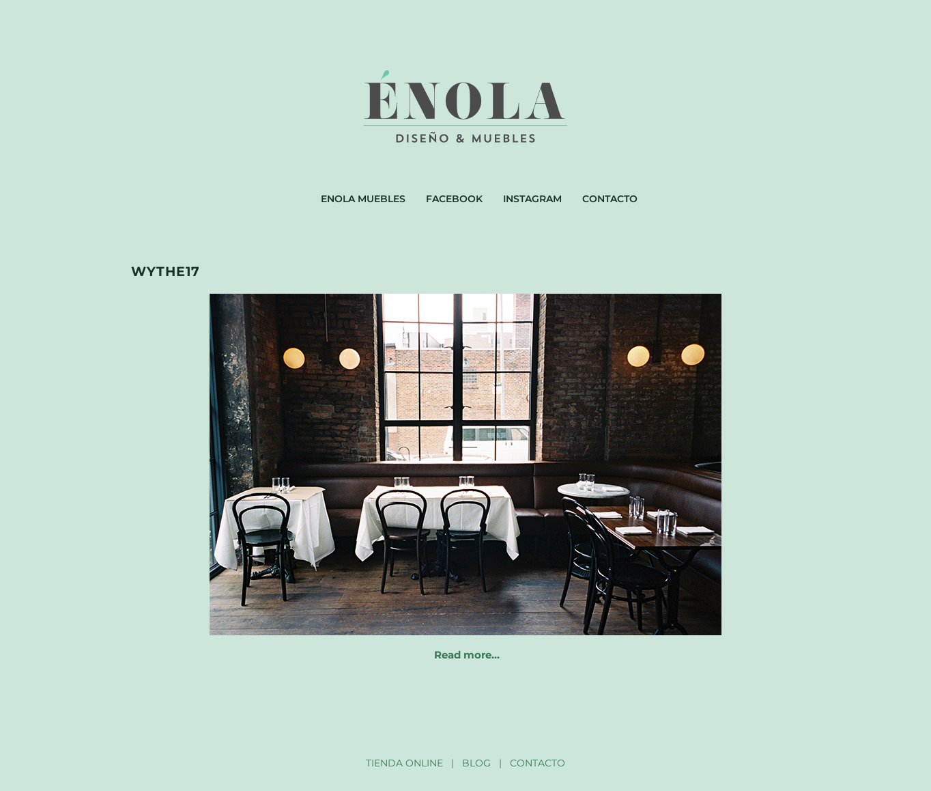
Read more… (467, 654)
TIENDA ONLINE (404, 763)
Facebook (454, 199)
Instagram (532, 199)
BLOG (476, 763)
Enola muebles (363, 199)
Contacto (610, 199)
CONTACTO (537, 763)
